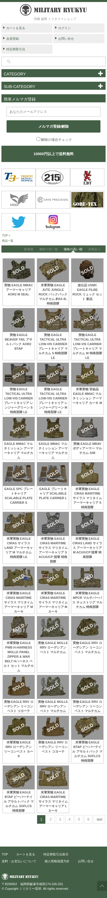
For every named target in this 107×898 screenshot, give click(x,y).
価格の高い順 (73, 249)
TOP (5, 854)
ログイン (64, 28)
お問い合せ (66, 38)
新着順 (28, 249)
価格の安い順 (48, 249)
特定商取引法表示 (55, 854)
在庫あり (94, 249)
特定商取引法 (15, 49)
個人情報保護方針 (57, 861)
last (99, 819)
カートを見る (15, 28)
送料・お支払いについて (19, 861)
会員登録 (12, 38)
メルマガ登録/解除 (53, 126)
